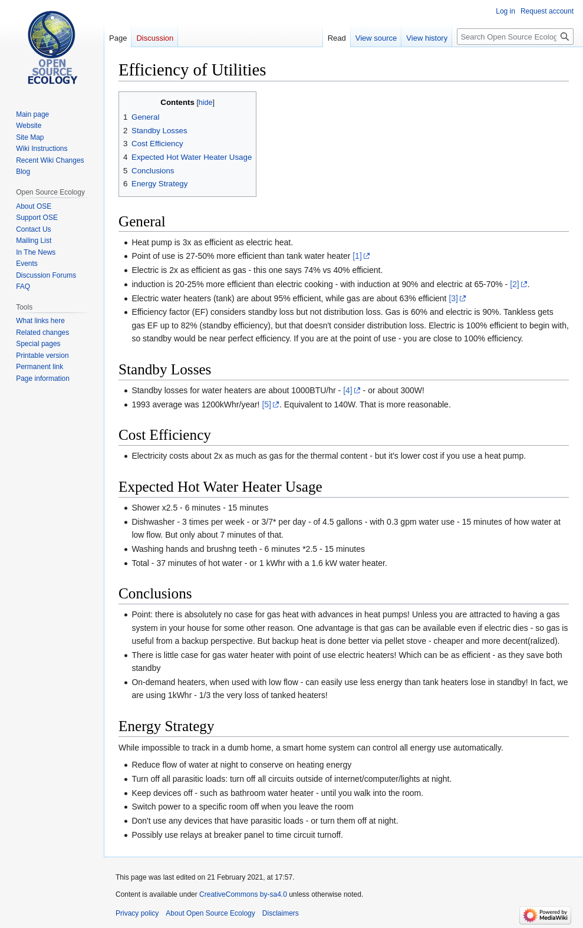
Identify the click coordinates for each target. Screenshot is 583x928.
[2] (514, 284)
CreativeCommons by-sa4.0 (243, 894)
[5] (266, 404)
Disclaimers (280, 913)
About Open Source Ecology (210, 913)
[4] (348, 390)
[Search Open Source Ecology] (515, 36)
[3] (453, 298)
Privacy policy (137, 913)
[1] (357, 256)
